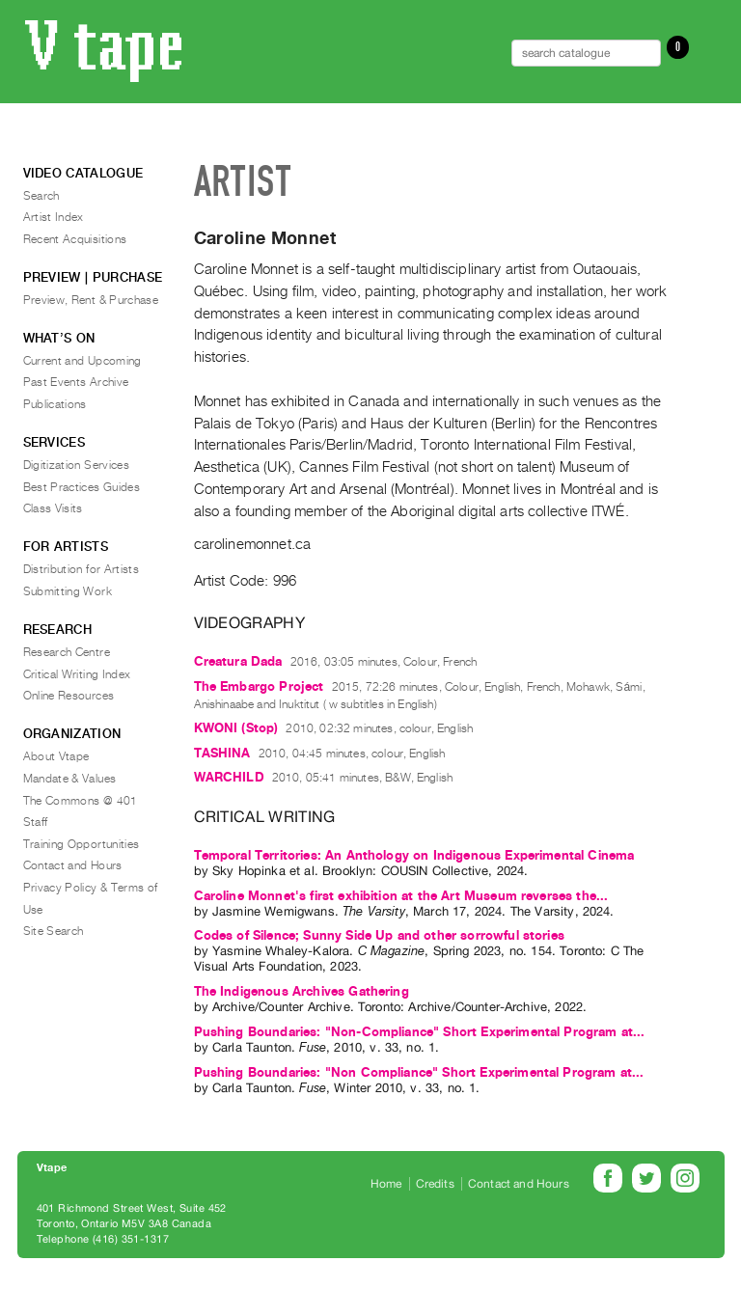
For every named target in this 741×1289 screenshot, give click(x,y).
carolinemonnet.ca (253, 544)
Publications (55, 404)
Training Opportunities (81, 844)
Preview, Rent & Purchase (91, 300)
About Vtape (56, 756)
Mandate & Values (70, 778)
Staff (35, 822)
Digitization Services (76, 465)
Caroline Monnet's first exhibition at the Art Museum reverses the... (401, 896)
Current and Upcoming (82, 361)
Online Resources (69, 695)
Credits (435, 1184)
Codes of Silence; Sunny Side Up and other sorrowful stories (379, 935)
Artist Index (53, 217)
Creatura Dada (238, 661)
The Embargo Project (259, 686)
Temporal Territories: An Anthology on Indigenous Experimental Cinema (414, 855)
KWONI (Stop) (236, 728)
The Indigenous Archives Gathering (301, 991)
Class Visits (53, 508)
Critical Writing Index (77, 674)
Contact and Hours (73, 865)
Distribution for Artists (81, 569)
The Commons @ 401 (80, 801)
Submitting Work (67, 591)
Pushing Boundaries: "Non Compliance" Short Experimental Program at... (419, 1072)
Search (41, 196)
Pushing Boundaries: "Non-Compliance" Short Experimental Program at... (419, 1032)
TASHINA (222, 753)
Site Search (53, 931)
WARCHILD (229, 777)
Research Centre (66, 652)
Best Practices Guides (82, 487)
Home (386, 1184)
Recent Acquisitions (75, 239)
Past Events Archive (76, 382)
